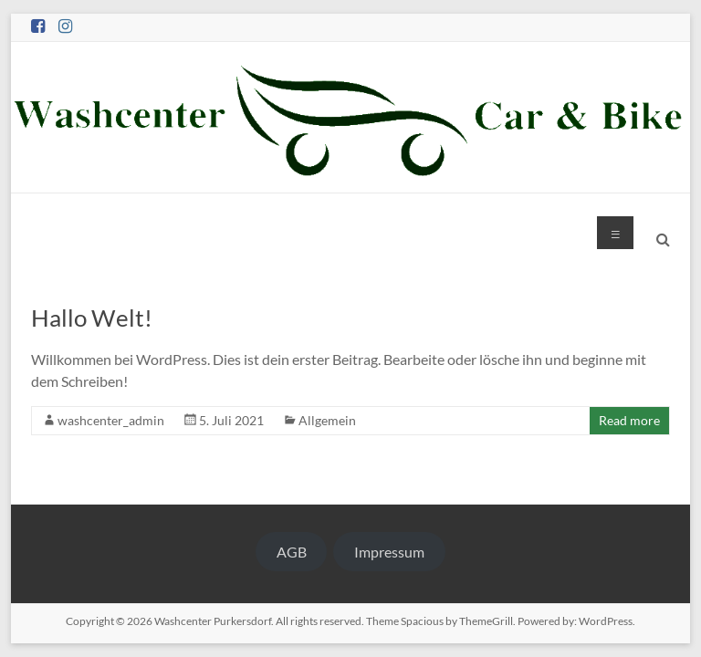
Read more (629, 420)
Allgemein (327, 420)
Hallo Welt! (91, 317)
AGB (292, 551)
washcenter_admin (111, 420)
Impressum (389, 551)
